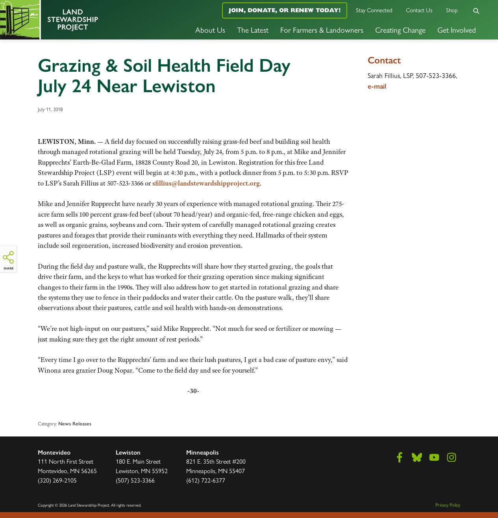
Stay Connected (374, 10)
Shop (452, 10)
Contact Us (419, 10)
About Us (210, 29)
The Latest (252, 29)
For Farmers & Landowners (321, 29)
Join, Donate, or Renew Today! (285, 10)
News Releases (74, 424)
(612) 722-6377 (205, 480)
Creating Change (400, 29)
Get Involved (456, 29)
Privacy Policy (447, 504)
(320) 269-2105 (57, 480)
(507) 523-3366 (135, 480)
